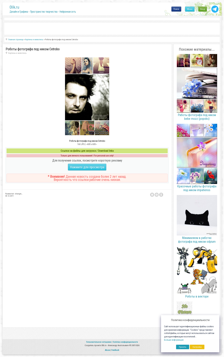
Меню (189, 9)
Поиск (176, 9)
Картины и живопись (17, 53)
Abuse (107, 350)
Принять (182, 347)
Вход (202, 9)
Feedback (115, 350)
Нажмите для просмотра (87, 167)
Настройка (197, 347)
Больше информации (174, 340)
